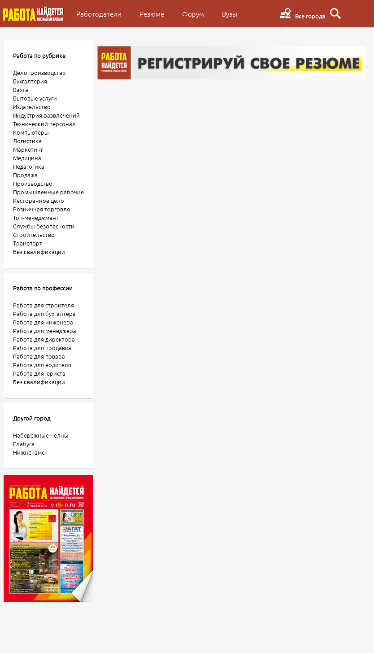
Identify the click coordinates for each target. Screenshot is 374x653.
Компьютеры (31, 132)
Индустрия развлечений (46, 115)
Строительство (34, 234)
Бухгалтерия (30, 81)
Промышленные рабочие (48, 192)
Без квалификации (39, 251)
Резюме (151, 13)
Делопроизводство (39, 72)
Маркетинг (28, 149)
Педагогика (28, 166)
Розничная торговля (41, 209)
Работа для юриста (39, 373)
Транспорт (27, 243)
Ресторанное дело (38, 200)
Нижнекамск (30, 452)
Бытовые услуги (35, 98)
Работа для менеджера (44, 330)
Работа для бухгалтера (44, 313)
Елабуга (24, 443)
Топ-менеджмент (36, 217)
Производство (32, 183)
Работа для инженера (43, 322)
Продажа (25, 175)
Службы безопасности (43, 226)
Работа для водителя (42, 364)
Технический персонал (44, 123)
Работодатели (99, 13)
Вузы (229, 13)
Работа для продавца (42, 347)
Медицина (27, 157)
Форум (193, 13)
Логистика (27, 140)
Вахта (20, 89)
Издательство (32, 106)
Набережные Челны (41, 435)
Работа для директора (44, 339)
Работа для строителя (43, 305)
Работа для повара (39, 356)
